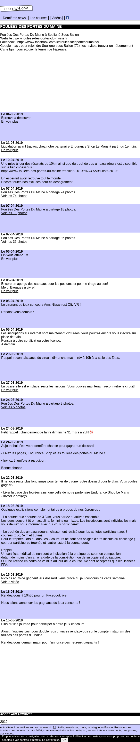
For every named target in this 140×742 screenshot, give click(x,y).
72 (77, 45)
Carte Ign (7, 49)
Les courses (38, 18)
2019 (4, 721)
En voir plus (9, 121)
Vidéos (56, 18)
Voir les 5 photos (13, 407)
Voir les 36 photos (14, 241)
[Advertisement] (34, 83)
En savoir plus (50, 739)
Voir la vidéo (10, 582)
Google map (9, 45)
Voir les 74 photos (14, 196)
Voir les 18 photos (14, 213)
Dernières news (14, 18)
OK (64, 739)
